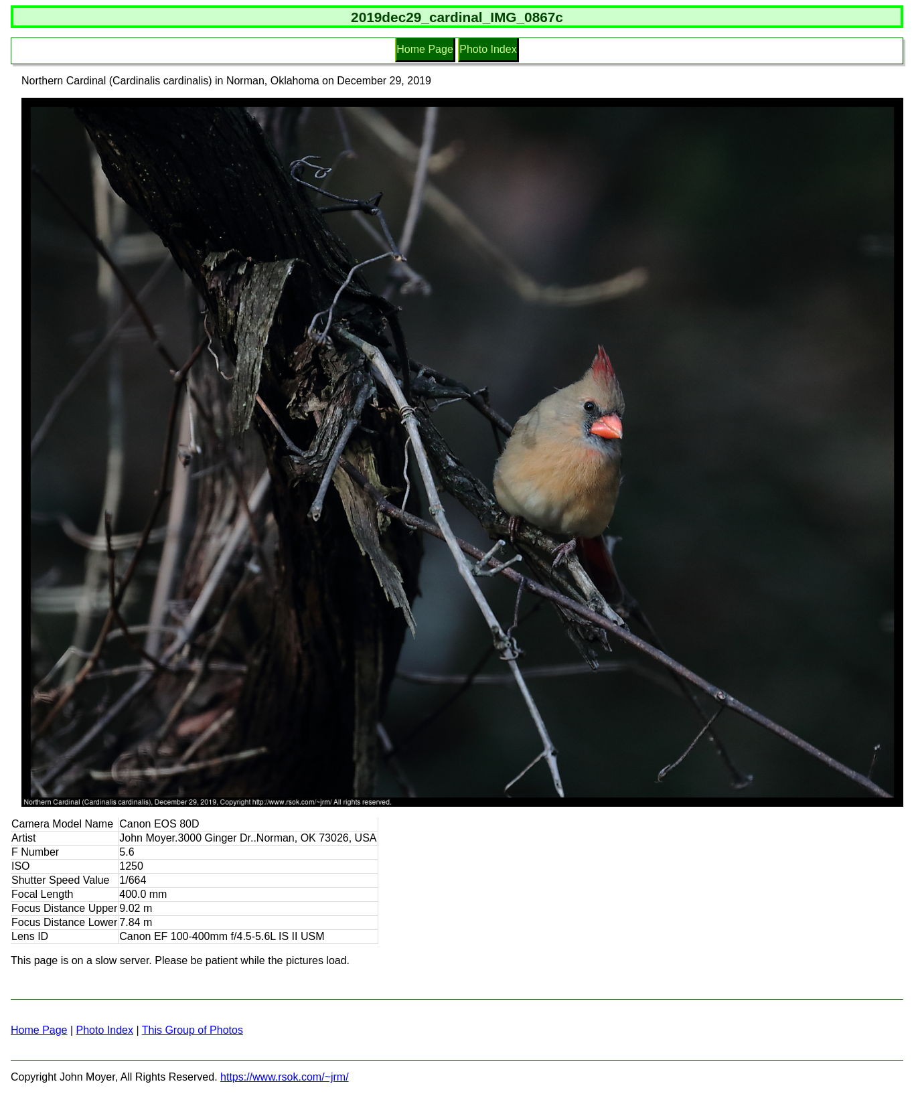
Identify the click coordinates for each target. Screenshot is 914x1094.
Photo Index (487, 49)
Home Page (424, 49)
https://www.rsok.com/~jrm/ (284, 1077)
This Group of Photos (192, 1030)
